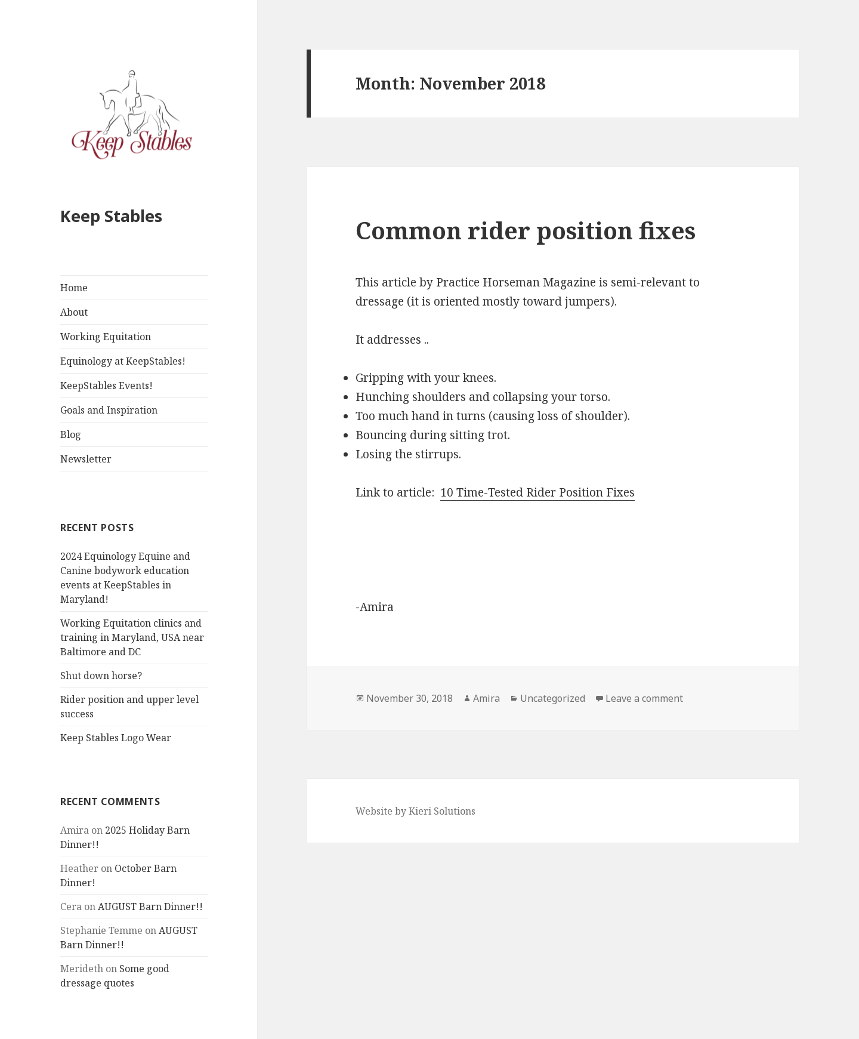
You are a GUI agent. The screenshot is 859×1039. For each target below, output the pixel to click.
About (74, 312)
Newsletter (86, 458)
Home (74, 287)
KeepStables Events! (106, 385)
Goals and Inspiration (108, 410)
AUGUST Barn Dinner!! (150, 906)
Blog (70, 434)
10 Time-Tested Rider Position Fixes (537, 492)
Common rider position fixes (526, 230)
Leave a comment (644, 698)
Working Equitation (105, 336)
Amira (486, 698)
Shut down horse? (101, 675)
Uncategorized (552, 698)
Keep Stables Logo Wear (115, 737)
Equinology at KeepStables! (123, 361)
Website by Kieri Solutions (415, 811)
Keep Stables (111, 216)
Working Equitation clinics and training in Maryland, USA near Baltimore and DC (132, 637)
